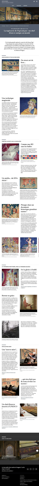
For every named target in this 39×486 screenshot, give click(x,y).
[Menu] (37, 1)
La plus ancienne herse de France (9, 456)
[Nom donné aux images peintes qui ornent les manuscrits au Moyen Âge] (7, 107)
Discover (19, 5)
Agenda (25, 5)
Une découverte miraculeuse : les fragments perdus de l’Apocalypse (28, 456)
